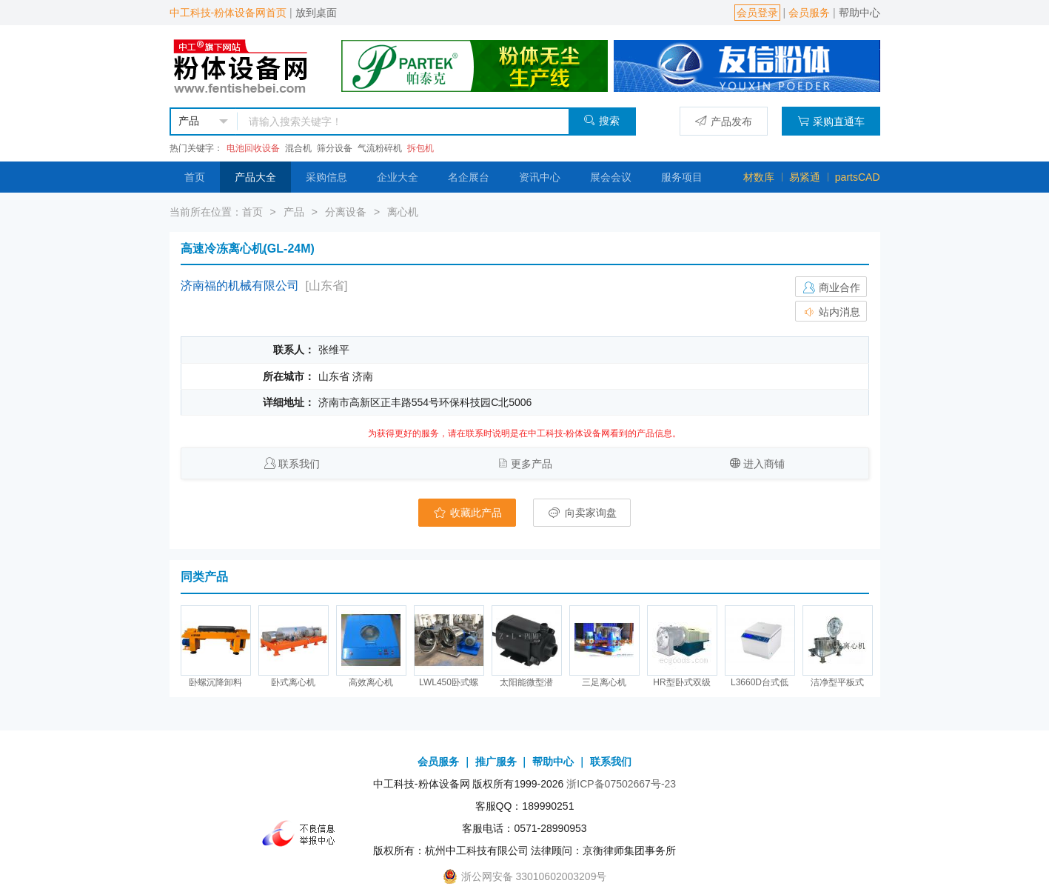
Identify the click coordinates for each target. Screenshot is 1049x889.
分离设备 (345, 212)
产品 (294, 212)
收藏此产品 (467, 513)
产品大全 (255, 177)
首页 (194, 177)
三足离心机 (604, 682)
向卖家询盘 (582, 513)
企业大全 (397, 177)
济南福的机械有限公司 (240, 285)
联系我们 (299, 464)
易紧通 (804, 177)
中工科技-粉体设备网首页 (228, 13)
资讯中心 (539, 177)
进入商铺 (764, 464)
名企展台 (468, 177)
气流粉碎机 (380, 148)
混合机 (298, 148)
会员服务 (809, 13)
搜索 (601, 120)
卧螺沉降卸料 (215, 682)
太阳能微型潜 (526, 682)
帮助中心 (859, 13)
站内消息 (831, 312)
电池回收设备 (253, 148)
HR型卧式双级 (681, 682)
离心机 (402, 212)
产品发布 (723, 121)
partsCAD (857, 177)
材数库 (758, 177)
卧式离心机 (293, 682)
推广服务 (496, 762)
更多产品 (531, 464)
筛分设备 (334, 148)
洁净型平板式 (837, 682)
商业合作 (831, 287)
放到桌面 (316, 13)
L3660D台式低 (759, 682)
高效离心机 (371, 682)
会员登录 (757, 13)
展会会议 (610, 177)
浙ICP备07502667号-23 (621, 784)
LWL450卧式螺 (448, 682)
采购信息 (326, 177)
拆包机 (420, 148)
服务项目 (682, 177)
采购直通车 (831, 121)
